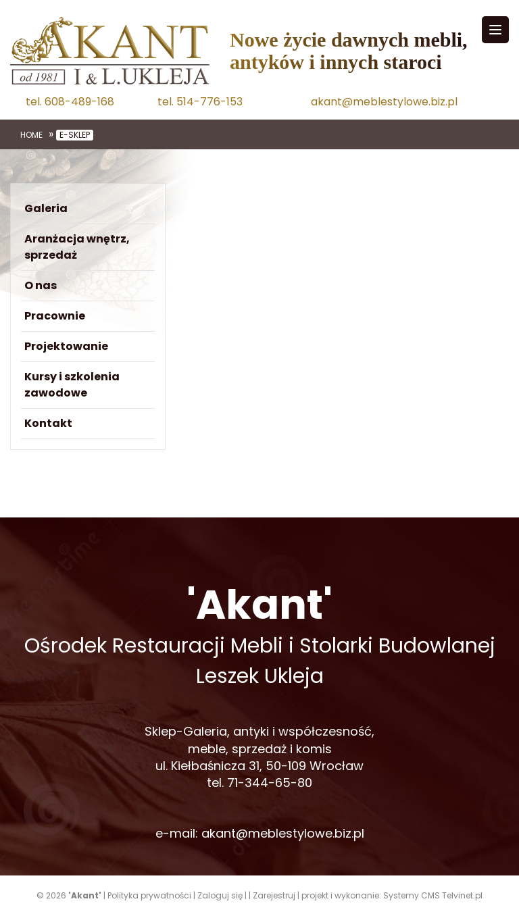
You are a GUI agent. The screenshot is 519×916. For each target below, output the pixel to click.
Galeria (46, 208)
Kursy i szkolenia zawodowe (72, 385)
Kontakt (48, 423)
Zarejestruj (274, 895)
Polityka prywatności (149, 895)
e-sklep (74, 135)
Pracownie (54, 316)
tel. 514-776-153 (200, 102)
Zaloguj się (220, 895)
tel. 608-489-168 (70, 102)
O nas (40, 285)
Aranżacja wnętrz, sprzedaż (77, 247)
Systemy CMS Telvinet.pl (433, 895)
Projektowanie (66, 346)
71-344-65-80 (269, 782)
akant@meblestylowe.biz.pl (384, 102)
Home (31, 135)
